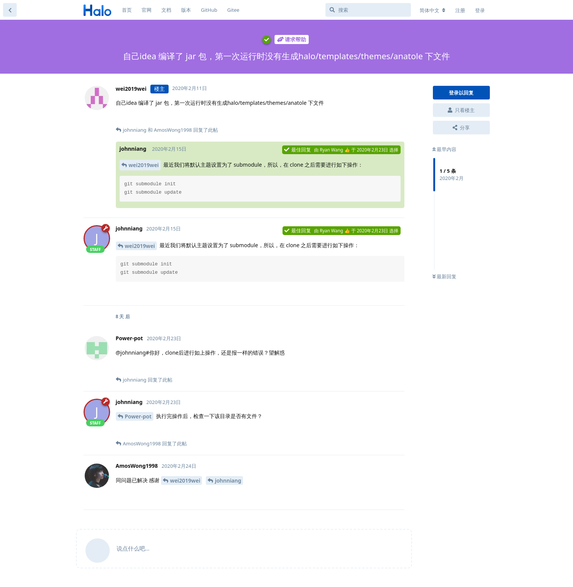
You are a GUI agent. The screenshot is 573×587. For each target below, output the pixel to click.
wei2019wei (144, 165)
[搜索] (368, 10)
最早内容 (444, 149)
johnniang (228, 480)
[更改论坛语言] (432, 10)
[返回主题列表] (10, 10)
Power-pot (138, 416)
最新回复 (444, 276)
